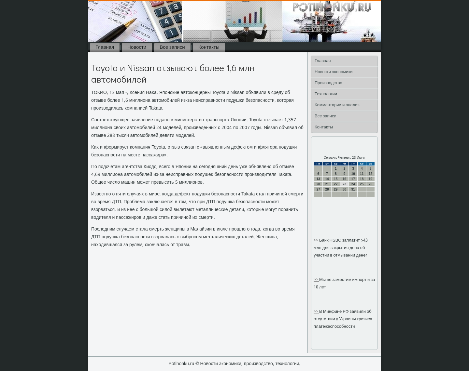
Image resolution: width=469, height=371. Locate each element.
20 (318, 184)
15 (335, 179)
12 (370, 174)
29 (335, 189)
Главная (104, 47)
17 (353, 179)
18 (361, 179)
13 (318, 179)
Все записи (172, 47)
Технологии (326, 94)
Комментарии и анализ (337, 105)
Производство (328, 83)
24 (353, 184)
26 (370, 184)
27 (318, 189)
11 (361, 174)
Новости (136, 47)
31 (353, 189)
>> (316, 240)
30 (344, 189)
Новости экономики (334, 72)
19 (370, 179)
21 (327, 184)
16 (344, 179)
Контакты (209, 47)
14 (327, 179)
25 (361, 184)
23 (344, 184)
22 (335, 184)
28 (327, 189)
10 (353, 174)
